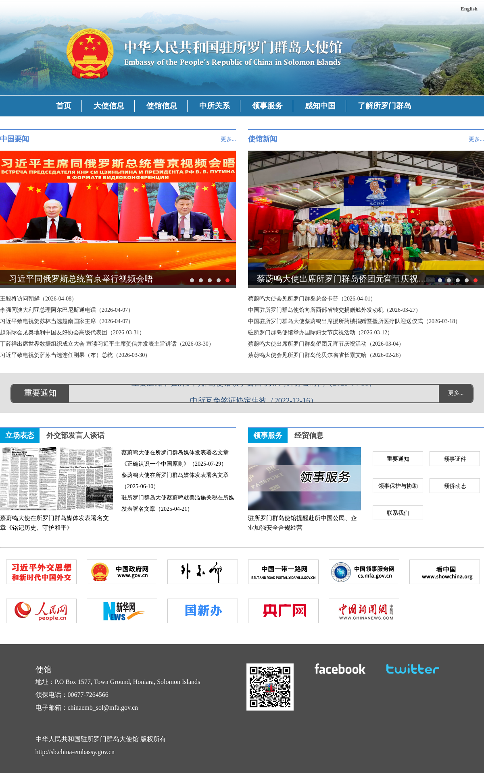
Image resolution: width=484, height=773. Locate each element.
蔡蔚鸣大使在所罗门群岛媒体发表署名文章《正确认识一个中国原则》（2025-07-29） (175, 458)
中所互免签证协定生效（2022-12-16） (254, 401)
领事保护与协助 (398, 486)
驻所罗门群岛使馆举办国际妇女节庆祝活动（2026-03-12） (320, 333)
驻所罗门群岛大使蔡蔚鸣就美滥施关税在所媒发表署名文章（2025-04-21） (177, 503)
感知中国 (320, 106)
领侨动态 (455, 486)
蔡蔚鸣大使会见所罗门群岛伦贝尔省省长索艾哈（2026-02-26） (326, 355)
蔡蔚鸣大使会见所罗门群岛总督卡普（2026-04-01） (312, 299)
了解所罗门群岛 (384, 106)
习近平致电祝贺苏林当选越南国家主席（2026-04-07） (67, 321)
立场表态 (19, 435)
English (469, 9)
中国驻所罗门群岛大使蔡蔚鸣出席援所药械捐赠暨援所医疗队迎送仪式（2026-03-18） (354, 321)
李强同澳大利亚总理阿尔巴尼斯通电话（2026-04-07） (67, 310)
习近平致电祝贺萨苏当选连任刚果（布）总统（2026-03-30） (75, 355)
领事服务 (267, 106)
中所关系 (214, 106)
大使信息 (109, 106)
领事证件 (455, 459)
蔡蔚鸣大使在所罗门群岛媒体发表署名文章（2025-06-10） (175, 480)
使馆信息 (161, 106)
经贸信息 (308, 435)
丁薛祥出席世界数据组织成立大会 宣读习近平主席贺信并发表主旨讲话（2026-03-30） (107, 344)
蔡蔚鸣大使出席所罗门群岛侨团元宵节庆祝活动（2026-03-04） (326, 344)
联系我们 (398, 513)
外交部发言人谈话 (75, 435)
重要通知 (398, 459)
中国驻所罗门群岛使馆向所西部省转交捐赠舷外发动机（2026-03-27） (334, 310)
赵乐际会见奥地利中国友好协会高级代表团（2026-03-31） (72, 333)
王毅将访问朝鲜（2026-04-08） (38, 299)
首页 (63, 106)
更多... (228, 139)
